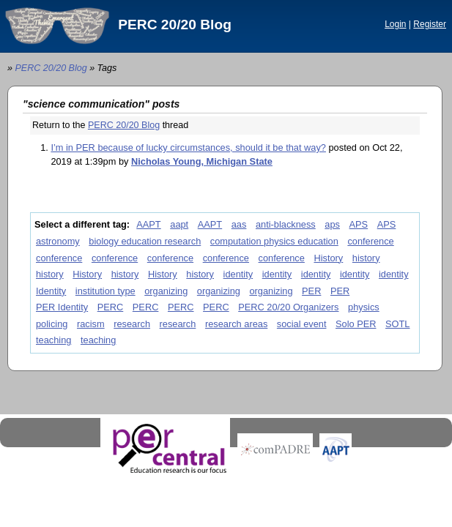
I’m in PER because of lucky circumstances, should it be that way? (188, 147)
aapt (179, 224)
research (132, 323)
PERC (110, 307)
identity (238, 274)
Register (429, 24)
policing (51, 323)
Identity (51, 290)
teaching (53, 339)
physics (363, 307)
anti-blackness (286, 224)
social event (302, 323)
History (328, 258)
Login (395, 24)
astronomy (58, 241)
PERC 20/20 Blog (174, 24)
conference (370, 241)
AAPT (148, 224)
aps (332, 224)
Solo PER (356, 323)
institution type (105, 290)
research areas (236, 323)
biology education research (145, 241)
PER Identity (62, 307)
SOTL (397, 323)
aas (239, 224)
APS (358, 224)
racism (91, 323)
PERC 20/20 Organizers (288, 307)
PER (311, 290)
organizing (166, 290)
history (366, 258)
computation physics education (274, 241)
